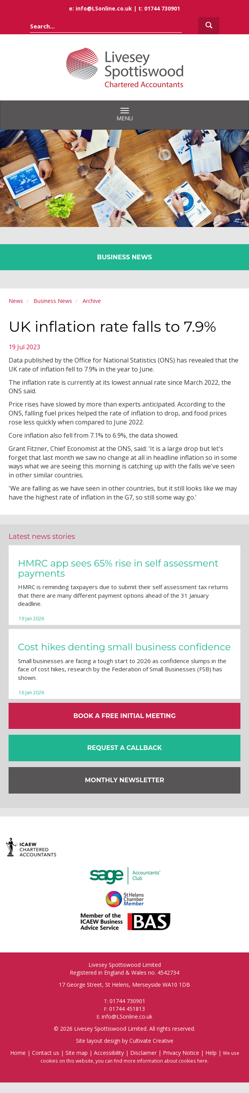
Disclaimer (143, 1052)
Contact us (45, 1052)
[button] (124, 748)
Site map (76, 1052)
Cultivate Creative (151, 1040)
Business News (53, 300)
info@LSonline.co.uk (104, 8)
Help (211, 1052)
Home (18, 1052)
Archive (92, 300)
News (16, 300)
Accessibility (109, 1052)
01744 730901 (162, 8)
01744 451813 (127, 1008)
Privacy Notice (181, 1052)
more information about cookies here (165, 1061)
